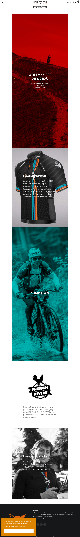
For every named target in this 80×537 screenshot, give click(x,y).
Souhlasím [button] (19, 531)
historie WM (40, 293)
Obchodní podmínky (38, 518)
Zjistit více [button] (22, 526)
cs (73, 2)
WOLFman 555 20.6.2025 (40, 77)
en (75, 2)
